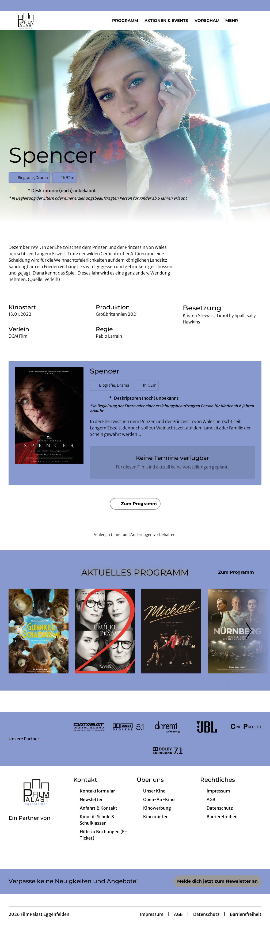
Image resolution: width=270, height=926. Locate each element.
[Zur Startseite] (46, 20)
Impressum (151, 914)
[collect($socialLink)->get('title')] (9, 5)
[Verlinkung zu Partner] (88, 727)
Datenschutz (206, 914)
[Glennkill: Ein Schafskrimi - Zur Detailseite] (39, 631)
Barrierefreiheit (245, 914)
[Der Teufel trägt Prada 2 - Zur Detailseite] (105, 631)
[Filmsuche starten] (256, 20)
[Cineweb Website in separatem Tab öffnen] (30, 825)
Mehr (234, 20)
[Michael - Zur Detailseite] (171, 631)
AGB (178, 914)
